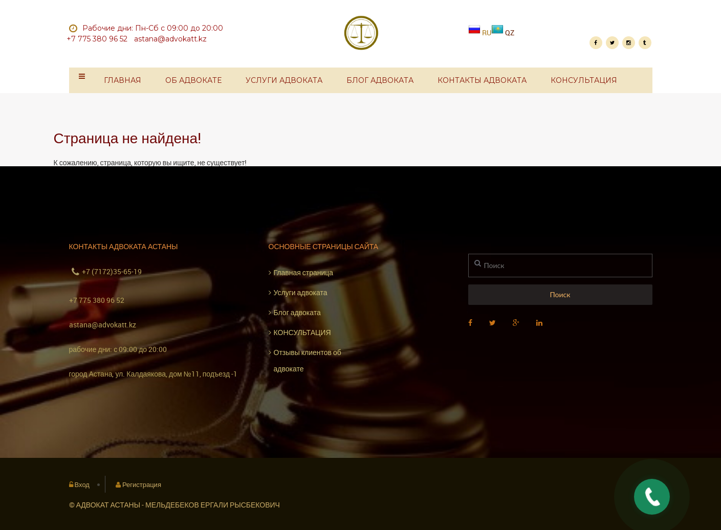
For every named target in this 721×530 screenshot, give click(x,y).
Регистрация (141, 484)
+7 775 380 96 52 (96, 300)
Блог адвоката (379, 80)
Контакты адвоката (482, 80)
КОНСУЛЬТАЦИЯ (584, 80)
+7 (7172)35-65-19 (112, 271)
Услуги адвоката (284, 80)
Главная (122, 80)
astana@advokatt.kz (102, 324)
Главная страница (304, 272)
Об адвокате (193, 80)
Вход (82, 484)
